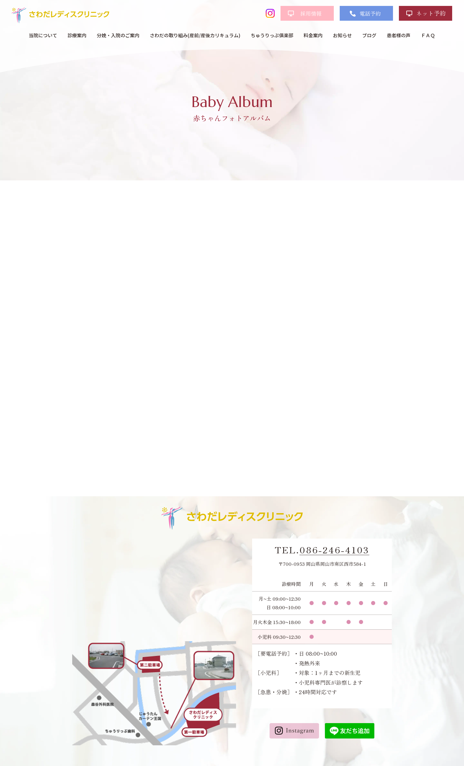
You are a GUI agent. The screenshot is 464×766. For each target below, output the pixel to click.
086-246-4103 (334, 549)
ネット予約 (431, 13)
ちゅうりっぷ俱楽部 (272, 35)
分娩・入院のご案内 (118, 35)
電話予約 (370, 13)
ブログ (369, 35)
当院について (43, 35)
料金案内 (313, 35)
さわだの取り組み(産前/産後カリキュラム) (195, 35)
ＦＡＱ (428, 35)
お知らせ (342, 35)
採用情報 (311, 13)
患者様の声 (398, 35)
